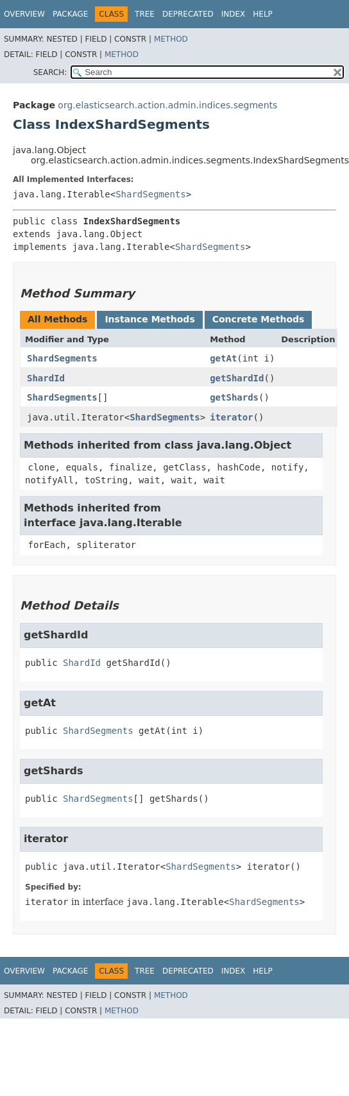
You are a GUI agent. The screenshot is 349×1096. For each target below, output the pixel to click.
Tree (145, 14)
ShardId (46, 378)
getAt (223, 358)
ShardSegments (150, 194)
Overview (24, 14)
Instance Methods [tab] (149, 319)
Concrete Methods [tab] (258, 319)
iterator (231, 417)
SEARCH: (50, 72)
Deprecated (188, 14)
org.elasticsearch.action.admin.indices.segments (167, 105)
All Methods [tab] (57, 319)
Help (263, 14)
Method (171, 39)
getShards (234, 397)
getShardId (237, 378)
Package (70, 14)
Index (233, 14)
